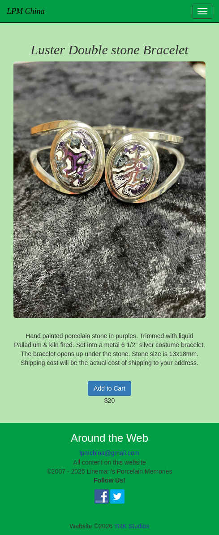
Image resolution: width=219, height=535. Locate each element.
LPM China (26, 11)
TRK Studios (132, 526)
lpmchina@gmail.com (109, 453)
